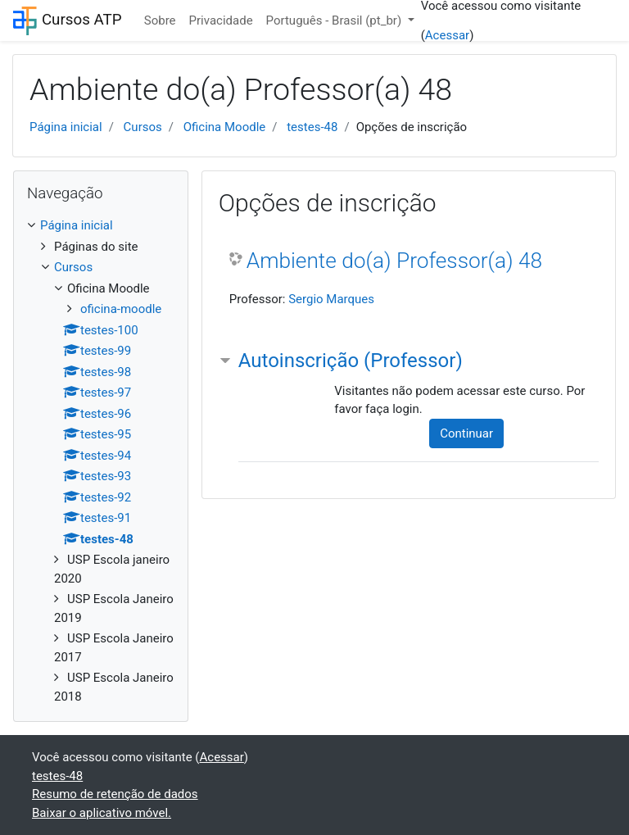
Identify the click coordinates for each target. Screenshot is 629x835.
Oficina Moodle (224, 127)
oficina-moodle (120, 309)
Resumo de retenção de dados (115, 794)
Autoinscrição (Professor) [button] (350, 360)
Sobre (160, 20)
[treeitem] (100, 225)
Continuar (466, 433)
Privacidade (221, 20)
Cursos (143, 127)
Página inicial (65, 127)
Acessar (447, 35)
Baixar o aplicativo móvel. (101, 813)
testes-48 (312, 127)
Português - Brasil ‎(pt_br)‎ (335, 20)
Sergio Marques (331, 299)
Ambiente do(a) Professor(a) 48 (394, 260)
